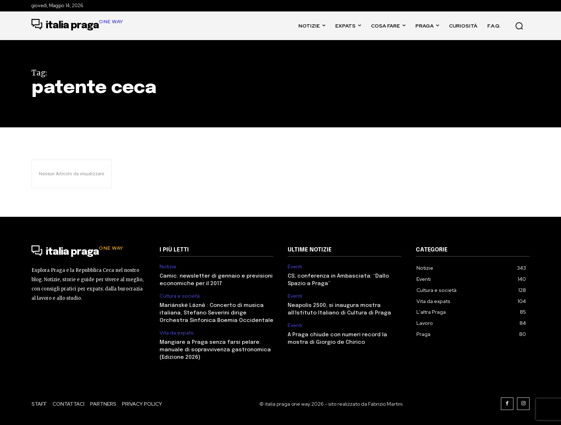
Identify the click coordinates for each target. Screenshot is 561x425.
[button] (519, 25)
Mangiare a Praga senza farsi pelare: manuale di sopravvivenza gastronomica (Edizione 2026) (215, 349)
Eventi (295, 267)
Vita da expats (177, 333)
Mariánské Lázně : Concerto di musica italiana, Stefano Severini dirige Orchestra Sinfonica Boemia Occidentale (216, 313)
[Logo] (77, 26)
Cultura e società (180, 296)
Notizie (168, 267)
